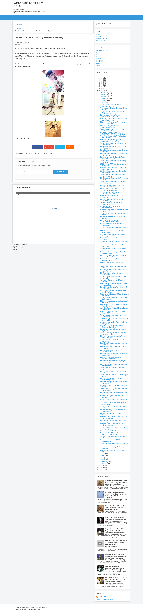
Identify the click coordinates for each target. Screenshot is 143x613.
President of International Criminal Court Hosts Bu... (114, 344)
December (104, 93)
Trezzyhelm (25, 609)
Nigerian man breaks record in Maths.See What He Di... (110, 140)
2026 (101, 75)
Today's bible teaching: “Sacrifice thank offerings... (113, 214)
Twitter (59, 147)
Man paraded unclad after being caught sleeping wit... (114, 421)
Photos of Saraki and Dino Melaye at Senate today (112, 200)
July (102, 102)
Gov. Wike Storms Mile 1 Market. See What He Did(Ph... (113, 136)
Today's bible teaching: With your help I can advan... (113, 161)
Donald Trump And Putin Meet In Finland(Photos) (111, 351)
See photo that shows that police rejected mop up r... (111, 424)
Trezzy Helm (103, 596)
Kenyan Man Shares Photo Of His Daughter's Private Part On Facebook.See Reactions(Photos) (115, 531)
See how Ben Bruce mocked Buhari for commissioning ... (113, 417)
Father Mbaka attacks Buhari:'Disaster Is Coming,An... (114, 238)
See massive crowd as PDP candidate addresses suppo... (113, 437)
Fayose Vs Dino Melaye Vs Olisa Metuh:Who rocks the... (111, 433)
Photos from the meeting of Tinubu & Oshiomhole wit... (113, 256)
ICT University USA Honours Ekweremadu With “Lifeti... (110, 221)
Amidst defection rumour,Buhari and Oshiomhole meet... (112, 203)
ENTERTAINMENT (102, 50)
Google (49, 147)
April (102, 458)
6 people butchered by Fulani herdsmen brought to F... (114, 323)
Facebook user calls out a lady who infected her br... (112, 259)
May (102, 456)
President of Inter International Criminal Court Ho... (114, 347)
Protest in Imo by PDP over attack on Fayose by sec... (113, 410)
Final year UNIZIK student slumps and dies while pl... (113, 224)
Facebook (37, 147)
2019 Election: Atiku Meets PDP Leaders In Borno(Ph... (114, 319)
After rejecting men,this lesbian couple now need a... (113, 284)
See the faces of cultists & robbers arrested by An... (112, 207)
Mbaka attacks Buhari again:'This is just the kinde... (114, 179)
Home (98, 34)
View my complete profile (105, 599)
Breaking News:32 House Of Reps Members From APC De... (112, 186)
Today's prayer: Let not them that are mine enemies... (113, 175)
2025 (101, 77)
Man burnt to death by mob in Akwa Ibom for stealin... (112, 337)
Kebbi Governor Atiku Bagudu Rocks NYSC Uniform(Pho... (112, 158)
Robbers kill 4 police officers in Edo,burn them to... (114, 372)
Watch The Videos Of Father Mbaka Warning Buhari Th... (112, 235)
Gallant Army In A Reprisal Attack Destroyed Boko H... (111, 326)
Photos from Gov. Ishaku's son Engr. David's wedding (112, 122)
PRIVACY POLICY (102, 38)
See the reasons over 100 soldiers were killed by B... (113, 249)
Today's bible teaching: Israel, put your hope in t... (113, 266)
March (103, 460)
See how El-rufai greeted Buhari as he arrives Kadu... (113, 172)
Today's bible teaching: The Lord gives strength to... (113, 447)
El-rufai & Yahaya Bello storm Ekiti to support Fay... (112, 396)
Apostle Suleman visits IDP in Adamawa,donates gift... (110, 414)
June (102, 454)
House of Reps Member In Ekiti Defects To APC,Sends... (113, 168)
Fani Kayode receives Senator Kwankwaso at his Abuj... (110, 115)
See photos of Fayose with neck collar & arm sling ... (114, 444)
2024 (101, 79)
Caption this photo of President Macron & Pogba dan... (114, 365)
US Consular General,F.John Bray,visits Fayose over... (113, 400)
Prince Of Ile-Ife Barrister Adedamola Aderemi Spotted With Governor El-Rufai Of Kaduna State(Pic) (116, 580)
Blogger (39, 609)
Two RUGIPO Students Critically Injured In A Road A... (113, 403)
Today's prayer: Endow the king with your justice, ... (114, 375)
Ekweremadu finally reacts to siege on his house (113, 196)
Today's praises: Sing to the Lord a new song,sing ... (113, 245)
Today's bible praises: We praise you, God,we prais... (112, 407)
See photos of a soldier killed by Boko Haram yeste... (113, 147)
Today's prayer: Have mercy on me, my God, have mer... (113, 129)
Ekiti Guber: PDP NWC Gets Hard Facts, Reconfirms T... (113, 305)
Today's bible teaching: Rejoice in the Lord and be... (113, 144)
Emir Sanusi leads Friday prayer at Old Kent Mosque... (113, 270)
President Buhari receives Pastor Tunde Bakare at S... (113, 393)
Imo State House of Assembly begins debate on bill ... (113, 361)
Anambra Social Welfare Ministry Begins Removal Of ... (114, 309)
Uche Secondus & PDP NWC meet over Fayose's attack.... (113, 440)
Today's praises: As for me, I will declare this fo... (114, 228)
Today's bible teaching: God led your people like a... (112, 182)
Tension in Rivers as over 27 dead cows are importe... (114, 280)
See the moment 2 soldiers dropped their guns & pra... (114, 242)
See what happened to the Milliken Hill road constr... (113, 154)
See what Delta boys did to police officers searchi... (114, 386)
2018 (101, 91)
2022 (101, 83)
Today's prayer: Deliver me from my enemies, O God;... (112, 368)
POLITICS (99, 61)
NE (97, 57)
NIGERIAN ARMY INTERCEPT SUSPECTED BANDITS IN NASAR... (113, 133)
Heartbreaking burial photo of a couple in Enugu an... (114, 210)
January (104, 463)
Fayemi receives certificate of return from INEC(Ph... (112, 312)
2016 (101, 467)
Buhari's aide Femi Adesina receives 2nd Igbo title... (114, 151)
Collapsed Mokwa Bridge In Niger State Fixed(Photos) (113, 252)
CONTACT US (101, 40)
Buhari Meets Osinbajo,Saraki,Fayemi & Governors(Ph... (113, 287)
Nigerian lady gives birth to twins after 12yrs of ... (113, 451)
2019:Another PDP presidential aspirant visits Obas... (114, 165)
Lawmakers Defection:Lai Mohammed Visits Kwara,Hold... (113, 119)
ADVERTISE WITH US (103, 36)
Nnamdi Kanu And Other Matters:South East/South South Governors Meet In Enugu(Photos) (115, 568)
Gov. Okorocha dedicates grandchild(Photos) (109, 126)
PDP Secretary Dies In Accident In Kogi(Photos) (112, 231)
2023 (101, 81)
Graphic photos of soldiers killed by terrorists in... (112, 263)
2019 (101, 89)
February (104, 462)
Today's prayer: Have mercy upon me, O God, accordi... (113, 298)
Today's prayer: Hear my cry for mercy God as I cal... (113, 316)
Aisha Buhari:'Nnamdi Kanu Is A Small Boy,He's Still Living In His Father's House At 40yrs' (114, 507)
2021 (101, 85)
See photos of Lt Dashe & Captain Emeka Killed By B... (114, 294)
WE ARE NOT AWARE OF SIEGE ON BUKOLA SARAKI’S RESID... (112, 189)
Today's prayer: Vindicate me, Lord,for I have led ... (113, 277)
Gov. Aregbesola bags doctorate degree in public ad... (114, 108)
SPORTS (99, 63)
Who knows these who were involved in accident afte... (113, 291)
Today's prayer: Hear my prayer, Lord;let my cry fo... (113, 428)
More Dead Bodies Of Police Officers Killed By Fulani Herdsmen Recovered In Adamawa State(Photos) (116, 482)
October (104, 97)
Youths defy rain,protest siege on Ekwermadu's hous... (111, 193)
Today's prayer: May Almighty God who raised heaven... (113, 389)
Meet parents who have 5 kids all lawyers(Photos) (111, 273)
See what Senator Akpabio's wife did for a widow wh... (114, 354)
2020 (101, 87)
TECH (98, 65)
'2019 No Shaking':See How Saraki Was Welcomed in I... (113, 333)
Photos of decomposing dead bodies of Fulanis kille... (114, 301)
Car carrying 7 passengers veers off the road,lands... (114, 382)
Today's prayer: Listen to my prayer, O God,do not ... (113, 112)
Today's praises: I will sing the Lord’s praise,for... (112, 340)
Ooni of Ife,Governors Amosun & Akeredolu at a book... (111, 358)
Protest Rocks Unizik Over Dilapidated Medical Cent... (113, 217)
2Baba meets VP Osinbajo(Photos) (112, 431)
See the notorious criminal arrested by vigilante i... (113, 330)
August (103, 100)
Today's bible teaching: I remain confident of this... (111, 105)
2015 (101, 469)
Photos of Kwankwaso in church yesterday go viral (111, 379)
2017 (101, 465)
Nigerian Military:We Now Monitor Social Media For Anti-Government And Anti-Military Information (115, 556)
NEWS (51, 153)
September (105, 98)
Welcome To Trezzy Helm (22, 607)
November (104, 95)
